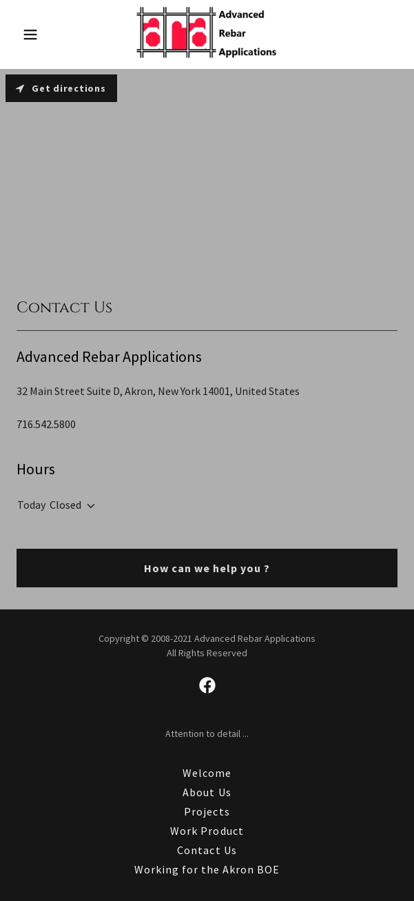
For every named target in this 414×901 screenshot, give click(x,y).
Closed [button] (65, 505)
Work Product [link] (206, 831)
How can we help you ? (207, 568)
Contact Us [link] (206, 850)
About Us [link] (207, 792)
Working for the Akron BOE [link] (207, 869)
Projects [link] (206, 811)
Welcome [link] (207, 773)
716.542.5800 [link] (46, 424)
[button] (42, 34)
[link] (207, 34)
